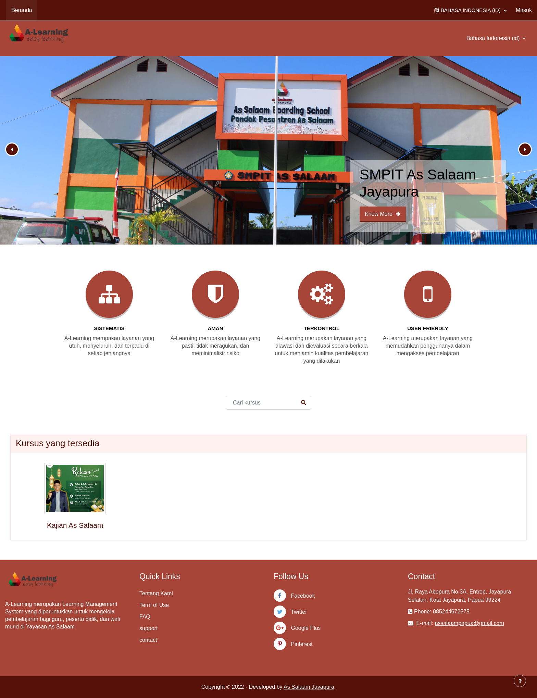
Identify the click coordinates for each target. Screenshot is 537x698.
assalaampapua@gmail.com (469, 623)
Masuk (524, 10)
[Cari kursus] (268, 403)
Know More (383, 214)
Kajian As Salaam (75, 525)
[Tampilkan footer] (520, 681)
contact (148, 640)
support (148, 628)
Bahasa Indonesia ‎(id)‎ (493, 38)
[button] (470, 10)
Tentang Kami (156, 593)
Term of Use (154, 605)
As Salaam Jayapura (309, 687)
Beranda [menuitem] (21, 10)
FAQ (144, 617)
